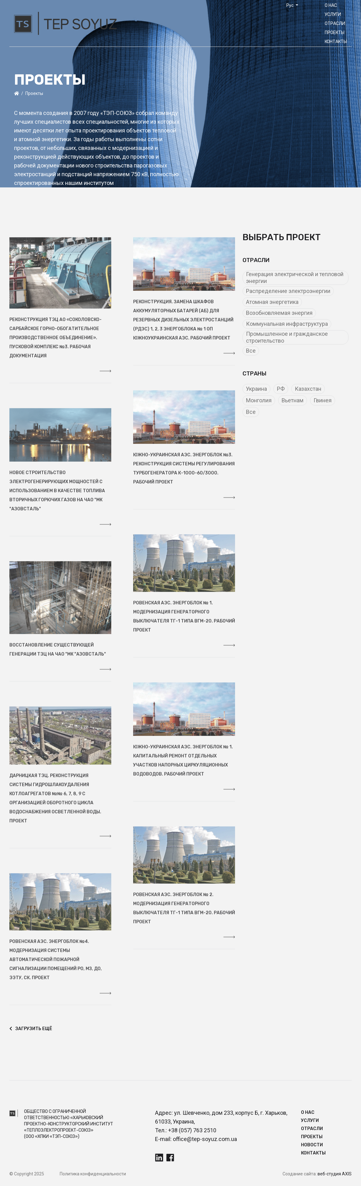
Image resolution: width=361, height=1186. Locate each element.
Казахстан (308, 388)
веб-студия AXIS (335, 1173)
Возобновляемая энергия (279, 313)
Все (251, 350)
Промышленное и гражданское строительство (287, 337)
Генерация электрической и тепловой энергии (294, 277)
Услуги (333, 14)
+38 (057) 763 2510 (192, 1130)
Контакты (336, 41)
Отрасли (335, 23)
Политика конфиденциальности (93, 1173)
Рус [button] (290, 5)
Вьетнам (292, 400)
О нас (331, 5)
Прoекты (334, 32)
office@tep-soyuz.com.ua (205, 1139)
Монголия (259, 400)
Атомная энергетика (272, 302)
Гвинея (322, 400)
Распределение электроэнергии (288, 291)
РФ (281, 388)
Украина (256, 388)
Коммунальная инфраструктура (287, 323)
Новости (312, 1145)
